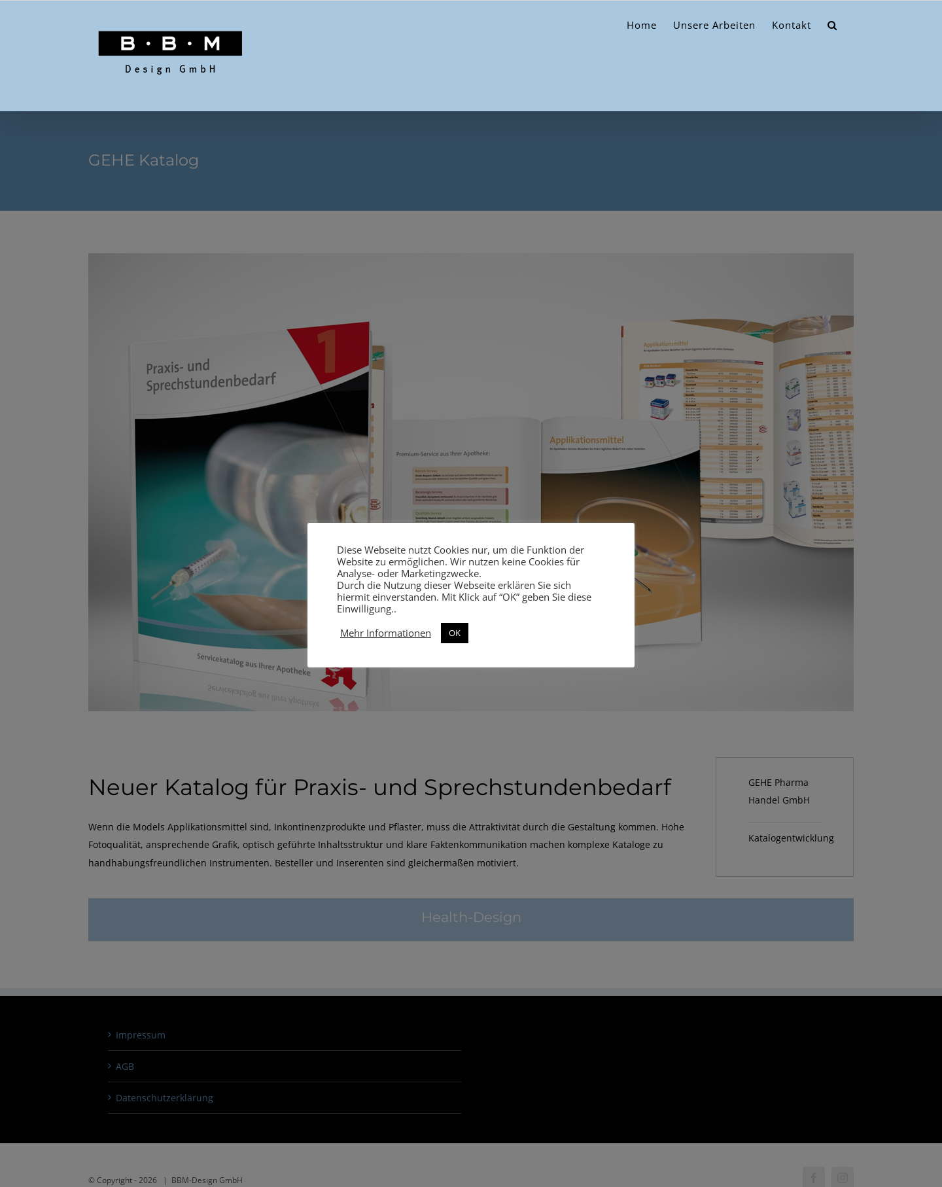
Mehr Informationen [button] (385, 633)
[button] (832, 25)
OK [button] (455, 633)
